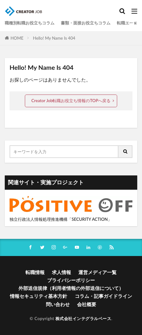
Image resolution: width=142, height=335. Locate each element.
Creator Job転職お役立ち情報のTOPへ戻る (71, 100)
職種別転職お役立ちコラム (29, 22)
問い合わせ (58, 304)
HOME (17, 38)
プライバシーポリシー (71, 280)
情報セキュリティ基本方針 (38, 296)
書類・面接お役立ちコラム (85, 22)
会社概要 (86, 304)
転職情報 (35, 272)
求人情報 (61, 272)
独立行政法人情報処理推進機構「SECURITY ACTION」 (61, 219)
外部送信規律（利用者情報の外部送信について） (71, 288)
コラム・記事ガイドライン (103, 296)
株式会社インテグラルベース (83, 318)
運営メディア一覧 (97, 272)
